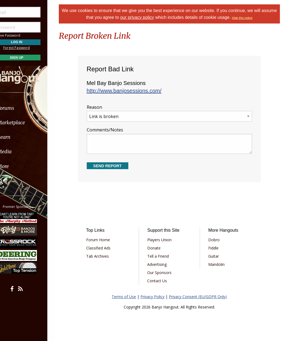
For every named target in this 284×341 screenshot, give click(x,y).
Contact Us (162, 280)
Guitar (216, 256)
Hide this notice (254, 17)
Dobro (216, 239)
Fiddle (216, 248)
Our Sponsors (164, 272)
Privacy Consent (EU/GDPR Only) (201, 296)
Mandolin (219, 264)
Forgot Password (31, 47)
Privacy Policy (156, 296)
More (17, 166)
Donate (158, 248)
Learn (18, 137)
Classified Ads (104, 248)
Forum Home (104, 239)
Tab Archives (103, 256)
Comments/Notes (173, 140)
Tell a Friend (162, 256)
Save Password (20, 35)
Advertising (161, 264)
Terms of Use (127, 296)
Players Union (164, 239)
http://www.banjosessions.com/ (130, 91)
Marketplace (25, 122)
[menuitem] (31, 108)
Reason (173, 113)
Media (18, 151)
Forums (19, 108)
